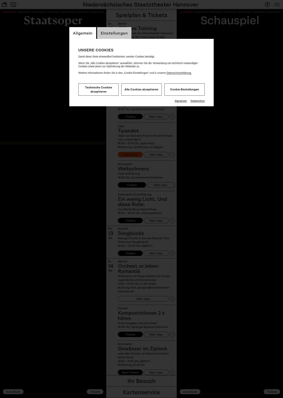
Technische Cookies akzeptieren (98, 89)
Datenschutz (197, 100)
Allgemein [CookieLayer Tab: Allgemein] (83, 33)
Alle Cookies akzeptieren (141, 89)
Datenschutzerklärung (178, 72)
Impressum (181, 100)
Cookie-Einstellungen (184, 89)
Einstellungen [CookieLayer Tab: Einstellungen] (114, 33)
